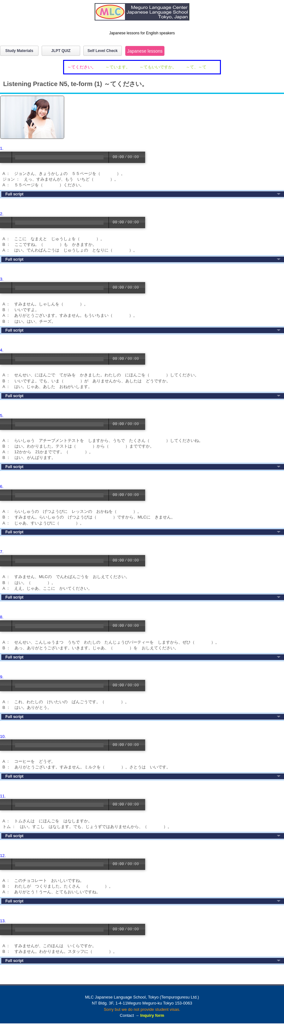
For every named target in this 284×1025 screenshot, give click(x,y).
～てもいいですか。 (157, 67)
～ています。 (117, 67)
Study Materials (19, 51)
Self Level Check (102, 51)
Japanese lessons (145, 51)
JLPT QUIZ (60, 51)
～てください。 (81, 67)
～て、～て (196, 67)
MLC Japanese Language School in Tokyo (142, 15)
